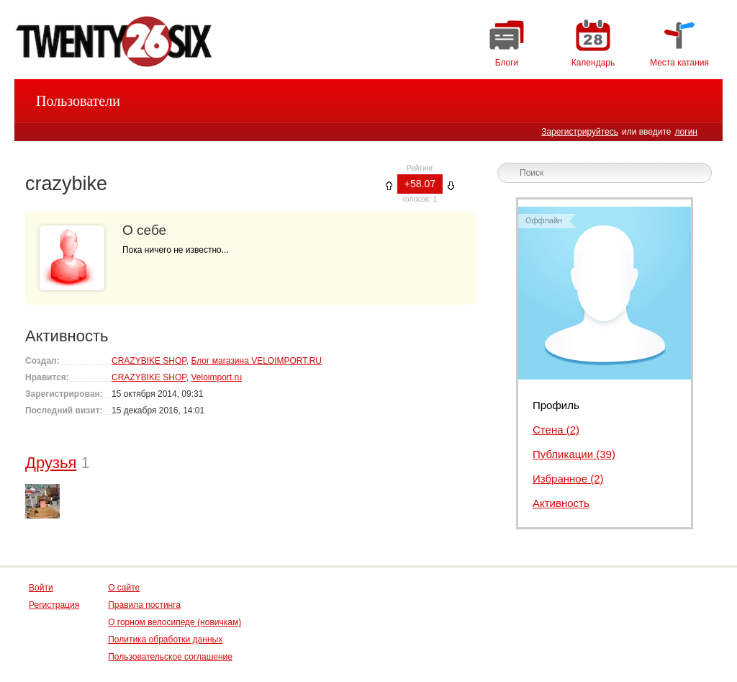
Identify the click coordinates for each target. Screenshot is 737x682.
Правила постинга (144, 605)
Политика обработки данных (165, 639)
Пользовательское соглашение (170, 657)
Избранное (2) (568, 478)
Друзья (50, 463)
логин (685, 132)
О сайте (124, 588)
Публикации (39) (574, 454)
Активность (561, 503)
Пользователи (78, 100)
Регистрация (54, 605)
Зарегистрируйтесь (579, 132)
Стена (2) (556, 429)
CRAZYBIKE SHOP (149, 361)
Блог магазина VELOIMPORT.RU (256, 361)
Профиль (556, 405)
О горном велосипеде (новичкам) (174, 622)
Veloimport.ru (216, 377)
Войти (41, 588)
